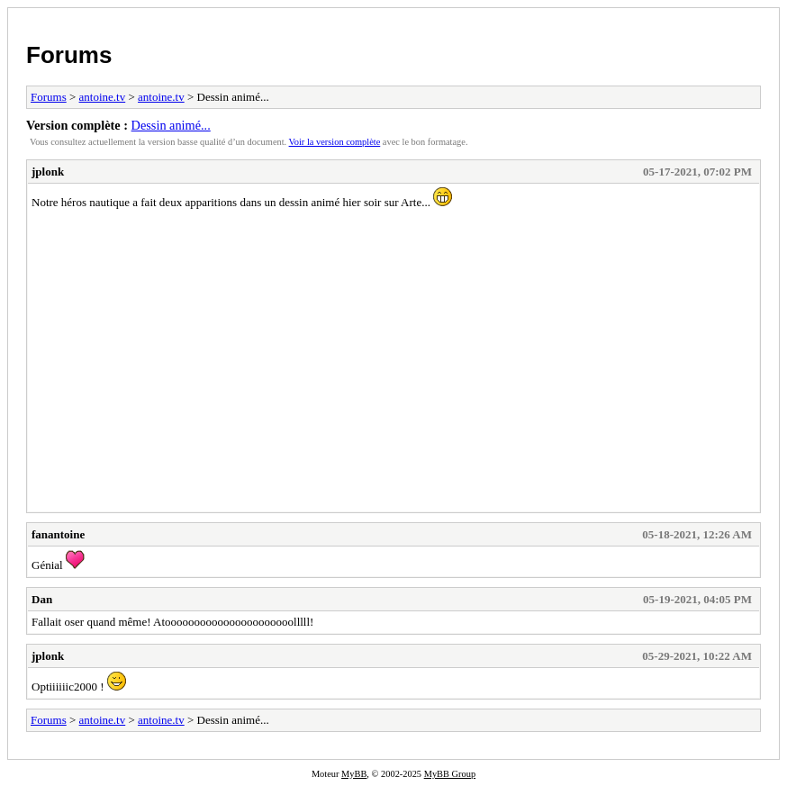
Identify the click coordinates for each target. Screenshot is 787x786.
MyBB (353, 774)
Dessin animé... (171, 125)
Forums (69, 54)
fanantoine (58, 534)
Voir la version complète (335, 142)
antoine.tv (102, 97)
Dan (42, 599)
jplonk (48, 171)
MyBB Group (449, 774)
